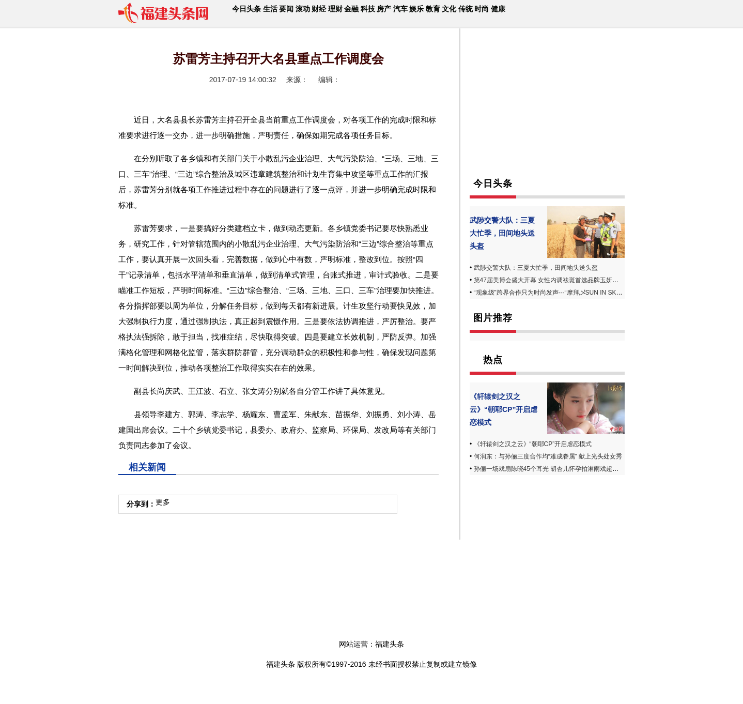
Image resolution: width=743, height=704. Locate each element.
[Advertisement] (547, 112)
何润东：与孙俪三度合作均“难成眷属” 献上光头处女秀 (548, 456)
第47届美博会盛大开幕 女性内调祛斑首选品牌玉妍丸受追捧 (556, 280)
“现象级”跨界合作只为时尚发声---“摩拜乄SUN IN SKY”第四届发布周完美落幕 (579, 292)
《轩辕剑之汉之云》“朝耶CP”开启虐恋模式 (503, 409)
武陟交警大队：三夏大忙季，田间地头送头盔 (502, 233)
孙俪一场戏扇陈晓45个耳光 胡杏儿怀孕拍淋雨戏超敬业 (549, 468)
